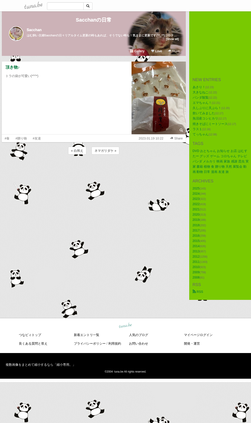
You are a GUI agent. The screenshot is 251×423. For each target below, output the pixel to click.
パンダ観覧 (201, 97)
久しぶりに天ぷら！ (207, 108)
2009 (196, 272)
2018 (196, 225)
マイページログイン (198, 335)
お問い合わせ (138, 343)
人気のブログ (138, 335)
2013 (196, 251)
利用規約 (114, 343)
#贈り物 (21, 138)
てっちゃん (201, 134)
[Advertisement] (94, 167)
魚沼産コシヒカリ (205, 118)
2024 (196, 193)
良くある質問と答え (33, 343)
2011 (196, 262)
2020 (196, 214)
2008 (196, 277)
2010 (196, 267)
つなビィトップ (30, 335)
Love (156, 51)
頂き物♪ (12, 67)
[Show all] (172, 39)
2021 (196, 209)
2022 (196, 204)
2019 (196, 219)
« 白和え (77, 150)
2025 (196, 188)
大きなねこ (201, 92)
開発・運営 (192, 343)
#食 (7, 138)
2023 (196, 199)
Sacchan (34, 30)
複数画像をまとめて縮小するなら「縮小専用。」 (41, 364)
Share (174, 51)
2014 (196, 246)
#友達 (37, 138)
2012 (196, 256)
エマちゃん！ (202, 103)
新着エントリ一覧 (86, 335)
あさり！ (199, 87)
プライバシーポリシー (90, 343)
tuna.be (125, 325)
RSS (198, 292)
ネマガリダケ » (105, 150)
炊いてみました (204, 113)
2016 (196, 235)
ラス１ (197, 129)
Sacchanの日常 (94, 20)
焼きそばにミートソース (210, 124)
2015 (196, 241)
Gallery (137, 51)
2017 (196, 230)
